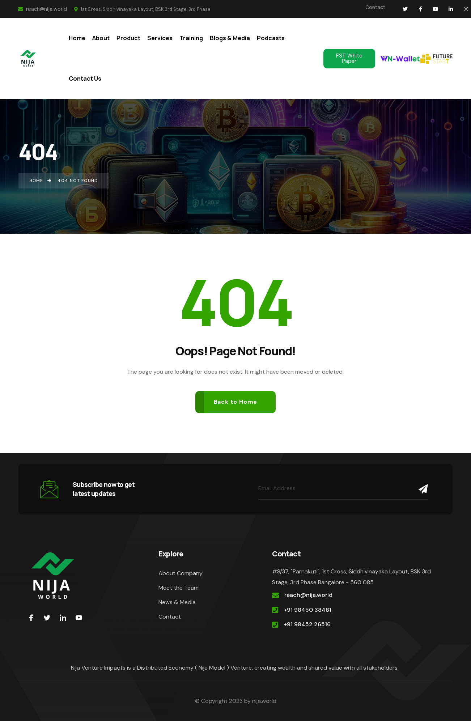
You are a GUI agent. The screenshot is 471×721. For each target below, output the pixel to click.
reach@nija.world (42, 8)
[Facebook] (31, 617)
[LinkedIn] (63, 617)
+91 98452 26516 (307, 624)
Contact (375, 7)
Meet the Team (178, 587)
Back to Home (236, 402)
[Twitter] (47, 617)
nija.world (264, 701)
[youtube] (78, 617)
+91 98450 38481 (307, 610)
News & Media (177, 602)
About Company (180, 573)
